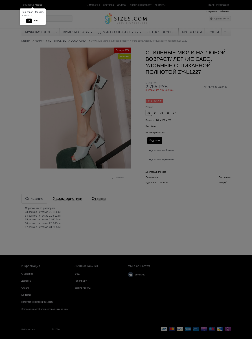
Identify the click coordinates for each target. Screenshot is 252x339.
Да (29, 20)
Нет (36, 20)
